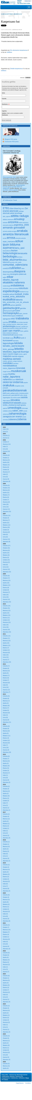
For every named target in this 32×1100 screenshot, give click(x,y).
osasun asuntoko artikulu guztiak (15, 189)
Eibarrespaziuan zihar (9, 177)
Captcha (4, 111)
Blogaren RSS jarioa (11, 139)
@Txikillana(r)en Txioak (10, 200)
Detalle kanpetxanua (16, 68)
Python (6, 1079)
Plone (27, 1078)
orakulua (28, 77)
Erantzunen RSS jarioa (11, 141)
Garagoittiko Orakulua (11, 14)
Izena (3, 93)
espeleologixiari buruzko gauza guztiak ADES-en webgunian (14, 186)
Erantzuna (5, 104)
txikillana (9, 52)
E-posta (4, 98)
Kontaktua (28, 1083)
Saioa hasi (27, 1)
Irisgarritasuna (19, 1083)
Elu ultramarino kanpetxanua (18, 50)
